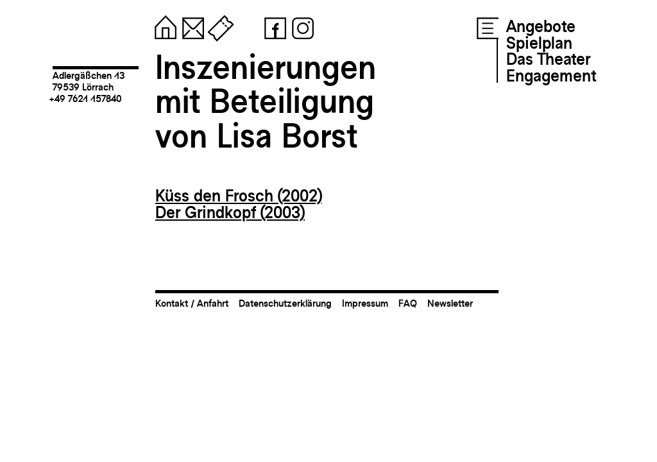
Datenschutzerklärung (285, 303)
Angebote (541, 26)
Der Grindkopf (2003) (230, 212)
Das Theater (548, 59)
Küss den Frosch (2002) (238, 195)
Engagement (551, 75)
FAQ (407, 303)
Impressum (365, 303)
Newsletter (450, 303)
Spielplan (539, 43)
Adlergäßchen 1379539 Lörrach (88, 81)
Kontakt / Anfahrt (191, 303)
